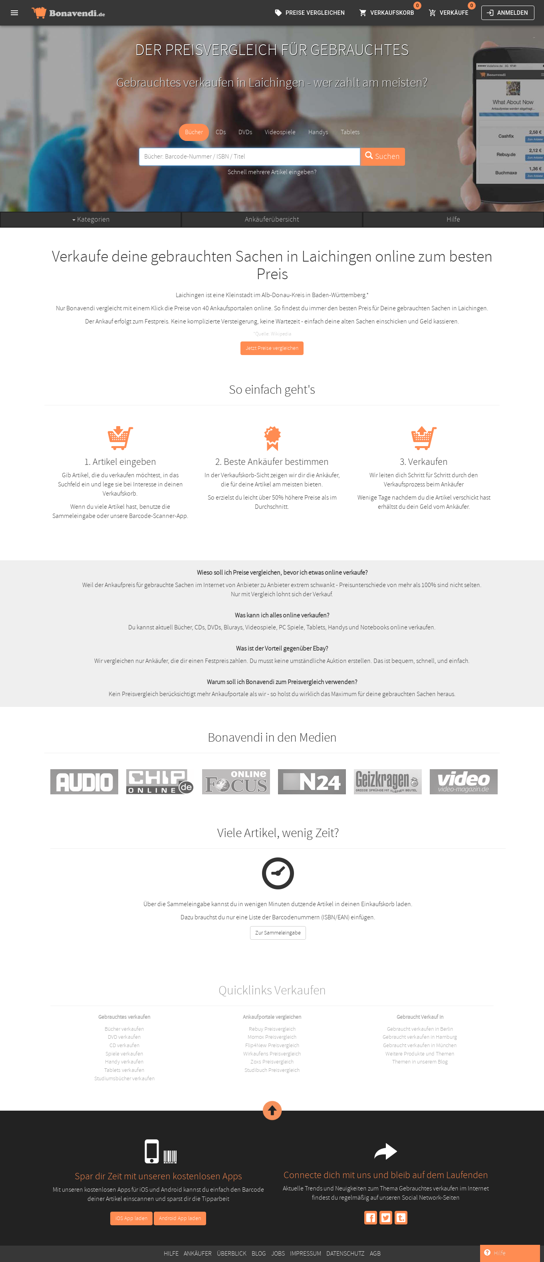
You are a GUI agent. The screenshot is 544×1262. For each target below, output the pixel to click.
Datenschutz (345, 1254)
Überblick (231, 1254)
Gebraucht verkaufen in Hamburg (420, 1037)
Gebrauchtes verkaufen (124, 1016)
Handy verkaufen (124, 1061)
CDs (221, 132)
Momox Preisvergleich (272, 1037)
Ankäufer (198, 1254)
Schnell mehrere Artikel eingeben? (272, 172)
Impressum (305, 1254)
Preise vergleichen (310, 13)
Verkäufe (449, 13)
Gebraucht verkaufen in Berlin (420, 1029)
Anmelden (508, 13)
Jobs (278, 1254)
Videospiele (280, 132)
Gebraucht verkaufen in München (420, 1045)
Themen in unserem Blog (420, 1061)
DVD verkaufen (124, 1037)
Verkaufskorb (387, 13)
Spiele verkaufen (124, 1053)
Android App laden (180, 1218)
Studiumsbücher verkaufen (124, 1078)
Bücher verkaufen (124, 1029)
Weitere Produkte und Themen (419, 1053)
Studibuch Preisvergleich (272, 1070)
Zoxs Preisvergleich (272, 1061)
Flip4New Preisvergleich (272, 1045)
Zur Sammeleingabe (278, 932)
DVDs (245, 132)
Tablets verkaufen (124, 1070)
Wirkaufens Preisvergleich (272, 1053)
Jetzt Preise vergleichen (272, 348)
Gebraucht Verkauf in (420, 1016)
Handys (318, 132)
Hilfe (453, 219)
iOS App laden (131, 1218)
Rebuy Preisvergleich (272, 1029)
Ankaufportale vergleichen (272, 1016)
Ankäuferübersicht (272, 219)
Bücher (194, 132)
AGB (375, 1254)
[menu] (14, 12)
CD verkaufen (124, 1045)
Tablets (350, 132)
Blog (259, 1254)
